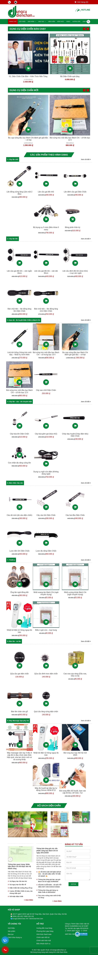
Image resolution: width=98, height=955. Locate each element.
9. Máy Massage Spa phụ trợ (18, 721)
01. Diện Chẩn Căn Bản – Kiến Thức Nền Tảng (70, 76)
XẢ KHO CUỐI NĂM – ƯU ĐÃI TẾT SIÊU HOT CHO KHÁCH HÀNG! (50, 886)
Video (68, 21)
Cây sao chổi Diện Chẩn (46, 390)
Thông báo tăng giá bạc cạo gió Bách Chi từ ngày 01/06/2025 (49, 880)
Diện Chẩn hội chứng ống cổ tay (21, 888)
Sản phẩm (31, 21)
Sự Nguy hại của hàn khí (18, 881)
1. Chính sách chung (72, 931)
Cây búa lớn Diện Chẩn (19, 434)
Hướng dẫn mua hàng (44, 928)
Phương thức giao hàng (44, 931)
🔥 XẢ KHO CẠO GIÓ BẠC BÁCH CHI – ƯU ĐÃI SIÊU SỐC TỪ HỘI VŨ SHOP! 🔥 (49, 874)
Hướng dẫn (76, 21)
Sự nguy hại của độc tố (18, 884)
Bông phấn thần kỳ (72, 227)
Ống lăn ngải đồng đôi (28, 138)
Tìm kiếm (88, 21)
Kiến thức (60, 21)
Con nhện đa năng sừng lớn (19, 463)
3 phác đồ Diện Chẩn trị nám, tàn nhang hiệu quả (21, 892)
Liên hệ (85, 21)
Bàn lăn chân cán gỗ (19, 712)
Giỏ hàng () (81, 2)
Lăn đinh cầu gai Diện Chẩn (75, 192)
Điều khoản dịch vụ (43, 943)
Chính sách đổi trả (42, 937)
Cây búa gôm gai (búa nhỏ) (46, 434)
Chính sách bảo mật (43, 940)
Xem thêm (28, 900)
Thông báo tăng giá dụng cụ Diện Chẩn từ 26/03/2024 (48, 891)
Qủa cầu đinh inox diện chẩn (46, 674)
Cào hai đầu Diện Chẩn (75, 515)
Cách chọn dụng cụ (15, 937)
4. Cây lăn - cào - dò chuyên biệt (19, 401)
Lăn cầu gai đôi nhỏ (46, 192)
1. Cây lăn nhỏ (12, 159)
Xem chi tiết (86, 159)
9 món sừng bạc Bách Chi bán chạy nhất (28, 76)
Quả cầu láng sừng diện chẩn (46, 712)
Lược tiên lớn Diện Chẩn (19, 551)
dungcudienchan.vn (59, 950)
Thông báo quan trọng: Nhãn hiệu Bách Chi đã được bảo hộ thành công (19, 866)
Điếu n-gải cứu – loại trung (46, 630)
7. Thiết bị (11, 560)
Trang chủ (12, 21)
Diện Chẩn (51, 21)
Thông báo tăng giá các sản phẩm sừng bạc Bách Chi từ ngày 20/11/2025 (47, 850)
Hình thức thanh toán (43, 934)
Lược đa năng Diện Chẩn (46, 551)
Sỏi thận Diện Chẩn (16, 896)
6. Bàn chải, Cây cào (15, 483)
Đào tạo (41, 21)
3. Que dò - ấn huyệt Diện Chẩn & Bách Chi (23, 320)
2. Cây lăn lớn (12, 239)
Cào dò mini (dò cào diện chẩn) (19, 515)
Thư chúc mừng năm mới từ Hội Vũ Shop (49, 897)
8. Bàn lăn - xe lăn (14, 641)
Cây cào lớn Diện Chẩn (46, 515)
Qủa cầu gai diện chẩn (19, 674)
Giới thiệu (22, 21)
